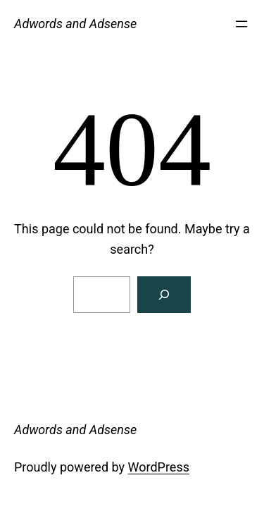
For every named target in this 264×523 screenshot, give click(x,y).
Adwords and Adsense (75, 23)
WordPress (158, 467)
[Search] (164, 294)
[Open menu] (241, 24)
